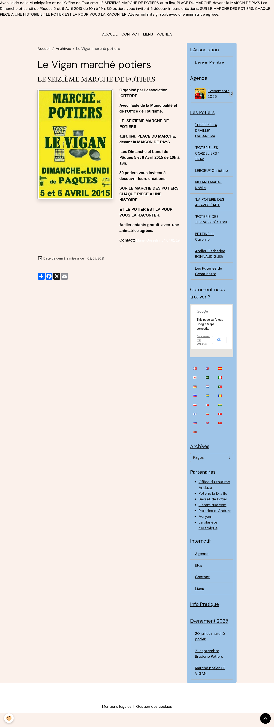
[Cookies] (9, 718)
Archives (63, 50)
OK (219, 351)
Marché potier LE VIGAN (210, 684)
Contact (130, 35)
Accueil (110, 35)
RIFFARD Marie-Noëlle (208, 188)
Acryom (206, 528)
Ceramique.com (213, 516)
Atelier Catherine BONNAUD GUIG (210, 264)
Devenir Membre (209, 63)
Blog (199, 577)
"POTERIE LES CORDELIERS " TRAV (207, 156)
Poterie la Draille (213, 504)
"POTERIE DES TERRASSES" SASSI (207, 226)
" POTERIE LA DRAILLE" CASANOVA (206, 133)
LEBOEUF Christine (211, 174)
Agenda (164, 35)
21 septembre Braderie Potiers (209, 666)
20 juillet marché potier (210, 649)
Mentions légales (116, 720)
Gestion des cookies (154, 720)
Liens (148, 35)
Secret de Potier (213, 510)
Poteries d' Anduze (215, 522)
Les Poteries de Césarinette (208, 282)
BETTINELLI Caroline (204, 247)
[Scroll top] (265, 718)
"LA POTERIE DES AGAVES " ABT (210, 206)
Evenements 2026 (214, 95)
